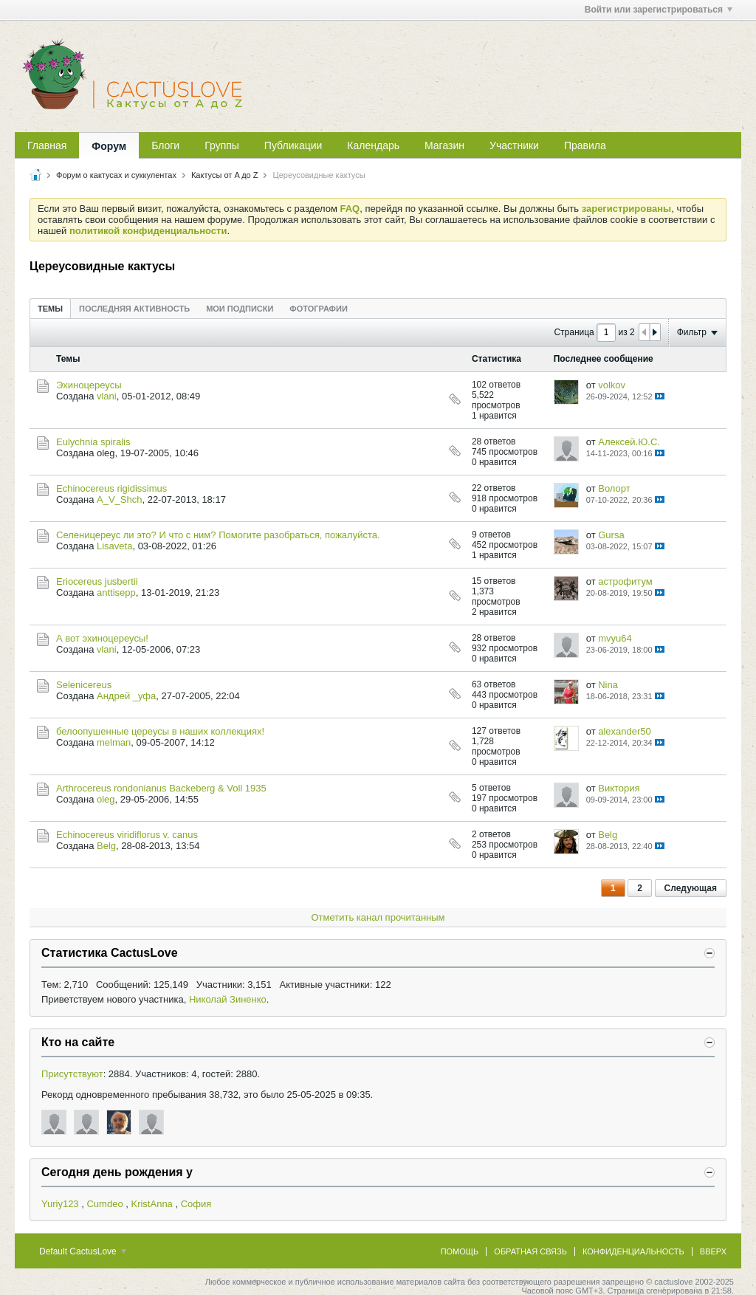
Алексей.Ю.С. (629, 441)
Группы (222, 145)
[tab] (50, 308)
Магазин (444, 145)
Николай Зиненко (228, 999)
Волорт (614, 488)
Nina (608, 684)
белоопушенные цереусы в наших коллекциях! (160, 731)
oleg (106, 799)
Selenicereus (83, 684)
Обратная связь (530, 1251)
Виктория (618, 788)
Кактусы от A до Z (224, 175)
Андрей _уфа (126, 695)
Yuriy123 (60, 1203)
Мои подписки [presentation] (239, 308)
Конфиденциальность (633, 1251)
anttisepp (116, 592)
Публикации (293, 145)
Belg (106, 845)
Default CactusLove (82, 1251)
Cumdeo (104, 1203)
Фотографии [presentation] (318, 308)
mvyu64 (615, 638)
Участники (514, 145)
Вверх (713, 1251)
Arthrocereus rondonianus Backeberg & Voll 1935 (161, 788)
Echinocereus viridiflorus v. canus (127, 834)
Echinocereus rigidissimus (111, 488)
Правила (585, 145)
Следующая (690, 888)
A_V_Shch (119, 499)
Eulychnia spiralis (93, 441)
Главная (46, 145)
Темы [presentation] (50, 308)
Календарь (373, 145)
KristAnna (151, 1203)
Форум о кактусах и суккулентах (116, 175)
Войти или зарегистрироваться (658, 9)
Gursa (611, 534)
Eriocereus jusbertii (97, 581)
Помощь (460, 1251)
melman (114, 742)
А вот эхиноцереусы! (102, 638)
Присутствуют (72, 1073)
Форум (109, 146)
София (196, 1203)
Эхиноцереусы (89, 385)
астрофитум (625, 581)
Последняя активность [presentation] (134, 308)
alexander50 (624, 731)
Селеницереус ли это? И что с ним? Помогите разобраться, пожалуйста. (218, 534)
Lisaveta (114, 546)
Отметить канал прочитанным (377, 917)
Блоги (165, 145)
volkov (611, 385)
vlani (107, 396)
